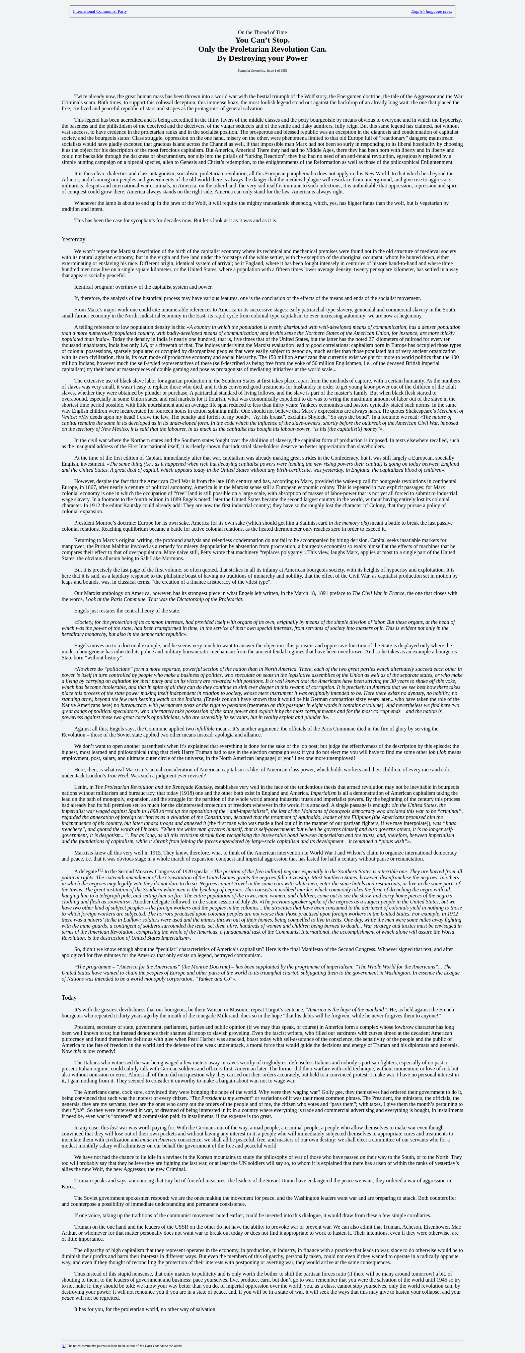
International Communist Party (100, 11)
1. (64, 1346)
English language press (431, 11)
